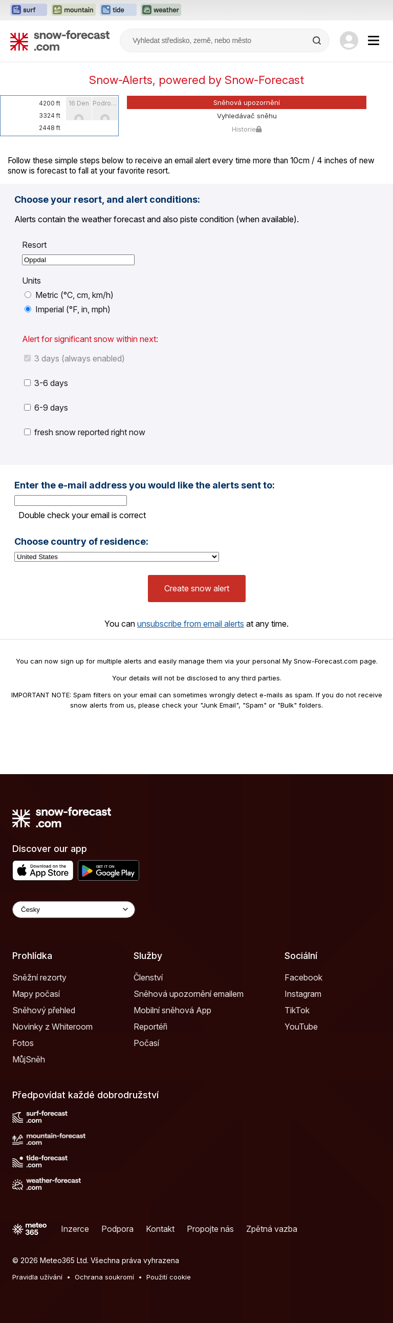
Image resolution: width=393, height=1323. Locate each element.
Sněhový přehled (43, 1010)
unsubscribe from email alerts (190, 623)
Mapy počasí (36, 994)
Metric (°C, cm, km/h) (69, 295)
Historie (246, 129)
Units (31, 280)
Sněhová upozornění (246, 102)
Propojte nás (210, 1229)
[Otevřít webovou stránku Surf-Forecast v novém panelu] (28, 10)
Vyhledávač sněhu (247, 116)
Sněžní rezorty (39, 977)
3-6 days (46, 383)
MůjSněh (28, 1059)
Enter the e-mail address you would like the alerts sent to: (144, 485)
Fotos (23, 1043)
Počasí (146, 1043)
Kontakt (160, 1229)
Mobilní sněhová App (172, 1010)
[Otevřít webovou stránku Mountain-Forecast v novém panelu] (73, 10)
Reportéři (150, 1026)
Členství (148, 977)
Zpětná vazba (271, 1229)
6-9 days (46, 407)
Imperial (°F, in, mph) (68, 309)
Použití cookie (168, 1277)
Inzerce (75, 1229)
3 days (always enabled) (74, 358)
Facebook (303, 977)
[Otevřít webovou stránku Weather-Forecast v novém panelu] (161, 10)
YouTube (301, 1026)
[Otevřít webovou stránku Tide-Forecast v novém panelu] (118, 10)
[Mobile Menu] (373, 40)
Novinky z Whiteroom (52, 1026)
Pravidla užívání (37, 1277)
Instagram (303, 994)
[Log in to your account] (349, 40)
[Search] (318, 40)
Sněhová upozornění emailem (189, 994)
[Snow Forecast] (60, 40)
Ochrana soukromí (104, 1277)
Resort (34, 245)
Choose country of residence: (81, 542)
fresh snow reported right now (84, 432)
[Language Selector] (73, 909)
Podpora (117, 1229)
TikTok (297, 1010)
